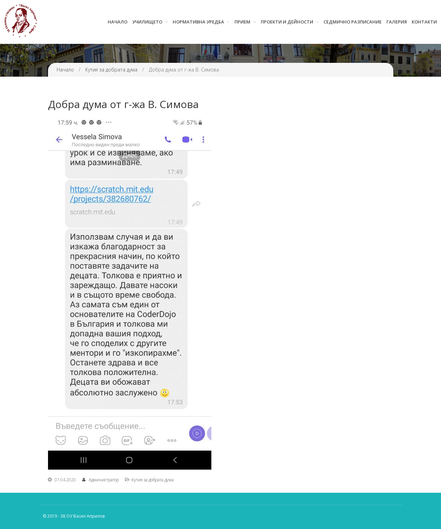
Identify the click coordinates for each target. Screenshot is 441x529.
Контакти (424, 22)
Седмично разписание (353, 22)
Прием (242, 22)
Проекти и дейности (287, 22)
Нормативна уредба (198, 22)
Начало (117, 22)
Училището (147, 22)
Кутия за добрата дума (111, 69)
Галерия (396, 22)
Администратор (104, 480)
